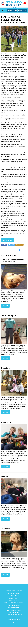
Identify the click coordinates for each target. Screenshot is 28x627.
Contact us (14, 617)
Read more (5, 305)
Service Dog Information (14, 605)
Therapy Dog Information (14, 607)
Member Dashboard (14, 596)
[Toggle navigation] (3, 10)
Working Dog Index (14, 600)
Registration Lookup (12, 10)
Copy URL (19, 244)
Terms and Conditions (14, 619)
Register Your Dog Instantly (14, 591)
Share (4, 244)
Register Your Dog (22, 10)
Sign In (14, 7)
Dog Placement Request (14, 610)
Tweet (11, 244)
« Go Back (4, 250)
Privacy (14, 622)
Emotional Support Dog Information (14, 603)
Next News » (23, 250)
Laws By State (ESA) (14, 612)
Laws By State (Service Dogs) (14, 615)
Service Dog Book (14, 598)
